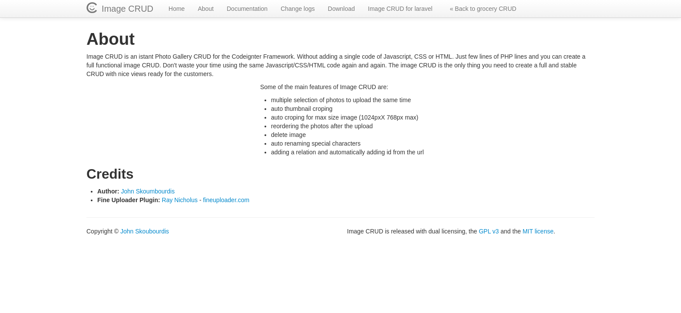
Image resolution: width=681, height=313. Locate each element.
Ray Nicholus (180, 199)
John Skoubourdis (144, 231)
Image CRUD (125, 8)
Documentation (247, 8)
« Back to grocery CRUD (483, 8)
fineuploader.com (226, 199)
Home (177, 8)
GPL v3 (489, 231)
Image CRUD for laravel (400, 8)
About (206, 8)
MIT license (537, 231)
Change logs (298, 8)
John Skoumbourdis (148, 191)
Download (341, 8)
